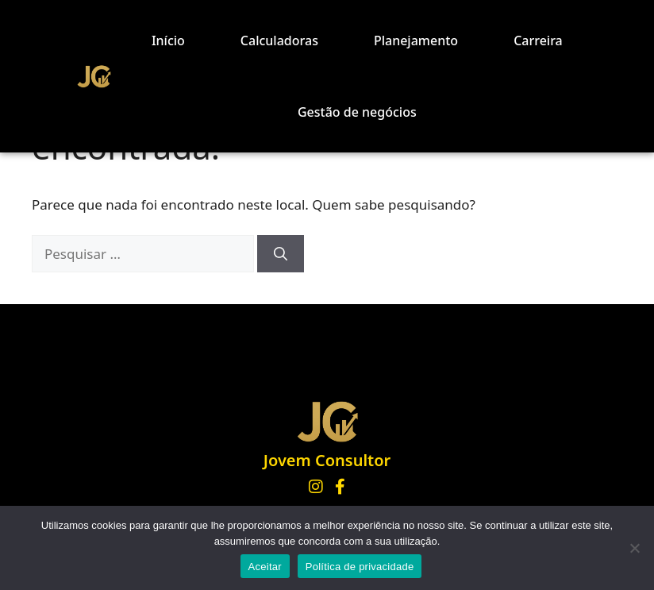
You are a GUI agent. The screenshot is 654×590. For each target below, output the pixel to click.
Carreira (538, 40)
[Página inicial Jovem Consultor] (327, 421)
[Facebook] (340, 487)
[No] (634, 548)
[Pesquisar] (280, 254)
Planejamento (416, 40)
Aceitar (265, 567)
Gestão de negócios (357, 112)
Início (168, 40)
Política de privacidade (360, 567)
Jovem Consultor (327, 460)
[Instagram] (316, 487)
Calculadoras (279, 40)
